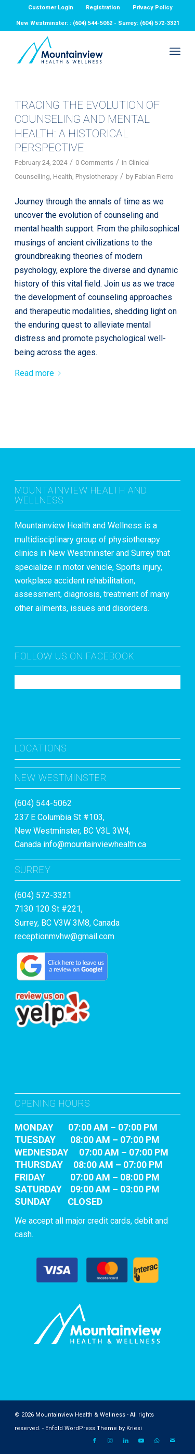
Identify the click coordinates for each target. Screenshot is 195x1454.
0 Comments (94, 162)
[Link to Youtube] (141, 1441)
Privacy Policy (153, 7)
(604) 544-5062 (43, 803)
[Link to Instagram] (110, 1441)
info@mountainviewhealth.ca (94, 844)
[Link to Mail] (172, 1441)
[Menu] (175, 51)
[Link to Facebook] (94, 1441)
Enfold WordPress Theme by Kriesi (93, 1428)
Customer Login (50, 7)
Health (62, 176)
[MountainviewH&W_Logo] (81, 51)
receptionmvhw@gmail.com (64, 936)
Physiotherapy (96, 176)
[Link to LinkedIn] (126, 1441)
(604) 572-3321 (43, 895)
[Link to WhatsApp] (157, 1441)
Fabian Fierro (154, 176)
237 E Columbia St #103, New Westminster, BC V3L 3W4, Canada (73, 831)
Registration (103, 7)
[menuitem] (51, 7)
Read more (40, 373)
